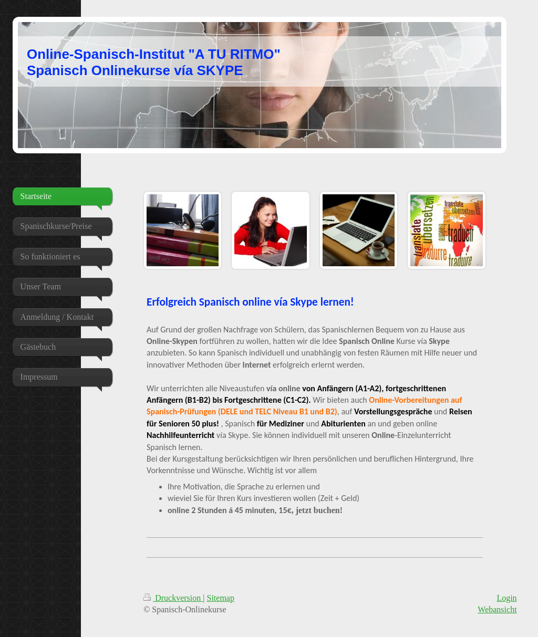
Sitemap (220, 597)
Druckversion (173, 597)
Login (506, 597)
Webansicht (497, 609)
